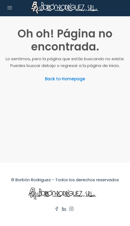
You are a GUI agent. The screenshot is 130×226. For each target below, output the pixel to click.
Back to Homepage (65, 79)
